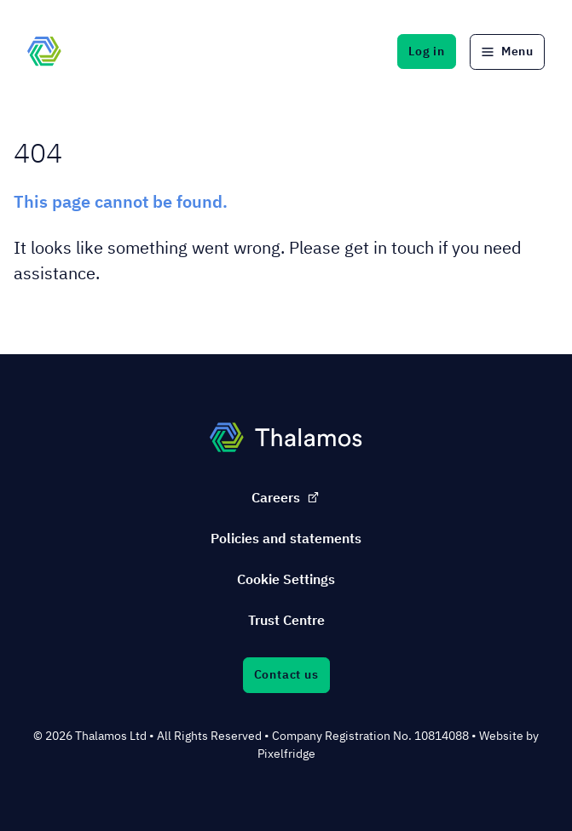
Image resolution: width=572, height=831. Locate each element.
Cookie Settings (286, 578)
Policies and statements (286, 538)
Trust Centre (286, 619)
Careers (286, 497)
